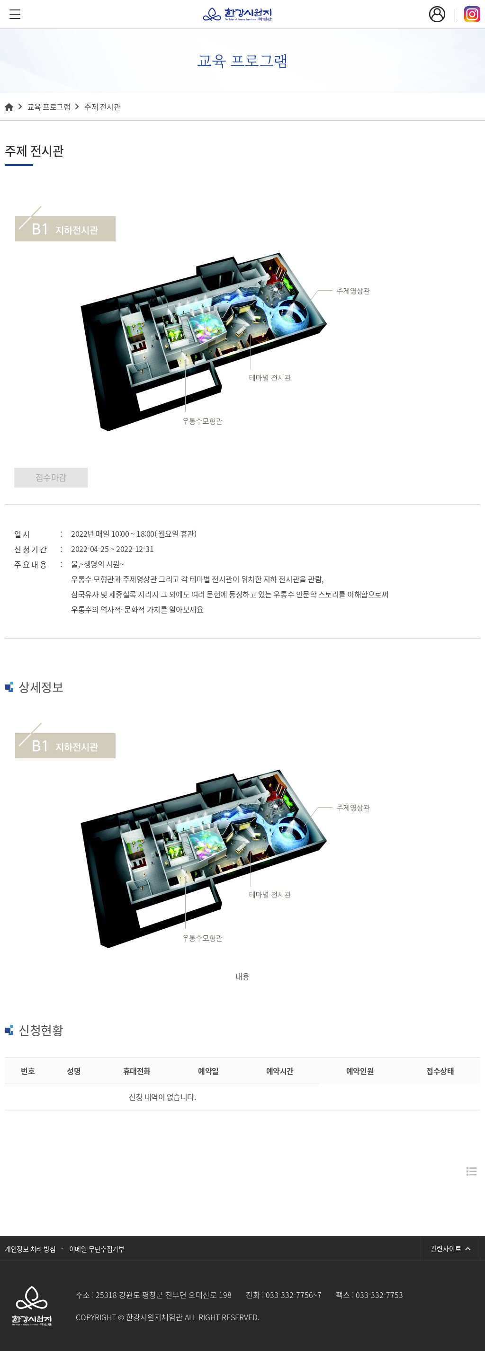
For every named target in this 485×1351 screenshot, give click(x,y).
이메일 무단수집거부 (96, 1248)
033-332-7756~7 (294, 1294)
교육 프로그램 (49, 106)
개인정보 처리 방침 (30, 1248)
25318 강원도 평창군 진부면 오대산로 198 (164, 1294)
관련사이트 (450, 1248)
